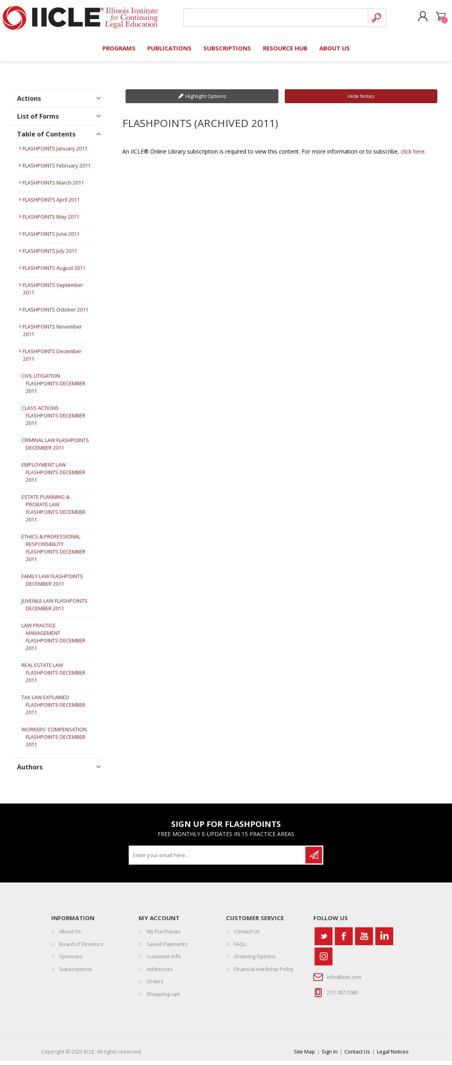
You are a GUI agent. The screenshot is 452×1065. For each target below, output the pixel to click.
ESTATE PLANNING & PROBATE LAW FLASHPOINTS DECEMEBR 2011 (53, 512)
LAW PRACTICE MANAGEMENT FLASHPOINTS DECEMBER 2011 (53, 641)
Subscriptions (75, 973)
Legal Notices (393, 1055)
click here (413, 156)
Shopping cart (433, 19)
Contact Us (247, 935)
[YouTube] (364, 941)
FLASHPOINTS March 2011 (53, 186)
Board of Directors (81, 948)
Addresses (160, 973)
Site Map (304, 1055)
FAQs (240, 948)
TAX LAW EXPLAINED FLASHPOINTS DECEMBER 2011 (53, 709)
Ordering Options (255, 960)
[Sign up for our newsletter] (217, 859)
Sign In (330, 1055)
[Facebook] (344, 941)
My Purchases (164, 935)
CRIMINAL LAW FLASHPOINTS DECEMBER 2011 (55, 448)
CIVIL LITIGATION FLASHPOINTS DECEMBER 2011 (53, 388)
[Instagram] (323, 961)
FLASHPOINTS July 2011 (50, 255)
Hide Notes (361, 100)
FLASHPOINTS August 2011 (54, 272)
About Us (70, 935)
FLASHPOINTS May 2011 (51, 221)
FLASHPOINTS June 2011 (51, 238)
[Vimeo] (384, 941)
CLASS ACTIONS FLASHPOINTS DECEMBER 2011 (53, 420)
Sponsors (71, 960)
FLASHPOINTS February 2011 (57, 169)
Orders (155, 986)
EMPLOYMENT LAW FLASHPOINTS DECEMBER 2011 (53, 476)
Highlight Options (205, 100)
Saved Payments (167, 948)
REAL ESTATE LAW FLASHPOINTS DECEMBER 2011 (53, 677)
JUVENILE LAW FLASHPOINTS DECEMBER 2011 (54, 609)
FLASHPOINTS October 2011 (55, 313)
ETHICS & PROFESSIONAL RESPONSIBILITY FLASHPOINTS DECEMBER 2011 (53, 552)
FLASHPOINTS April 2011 (51, 204)
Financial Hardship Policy (264, 973)
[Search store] (273, 20)
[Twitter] (323, 941)
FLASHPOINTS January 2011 (55, 152)
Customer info (164, 960)
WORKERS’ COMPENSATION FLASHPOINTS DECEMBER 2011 (54, 741)
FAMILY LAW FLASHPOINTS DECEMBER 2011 (52, 584)
